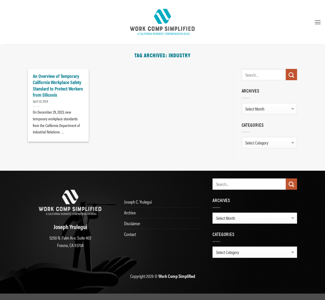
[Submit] (291, 74)
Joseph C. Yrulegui (138, 201)
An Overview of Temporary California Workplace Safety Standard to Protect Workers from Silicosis (58, 85)
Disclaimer (132, 223)
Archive (130, 212)
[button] (317, 22)
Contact (130, 234)
